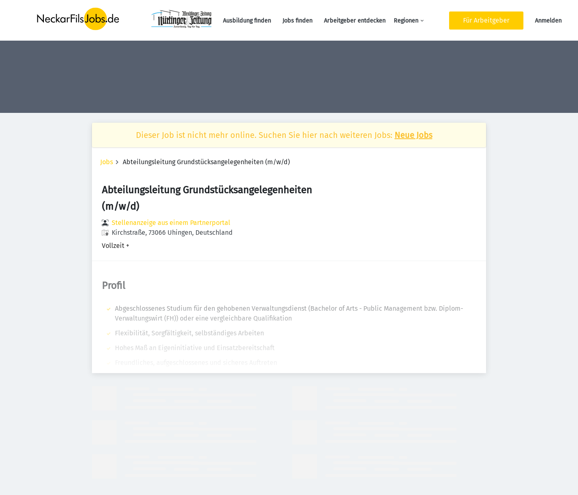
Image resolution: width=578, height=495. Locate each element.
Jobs (106, 162)
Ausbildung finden (247, 20)
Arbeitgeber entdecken (354, 20)
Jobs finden (297, 20)
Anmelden (548, 20)
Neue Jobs (413, 135)
